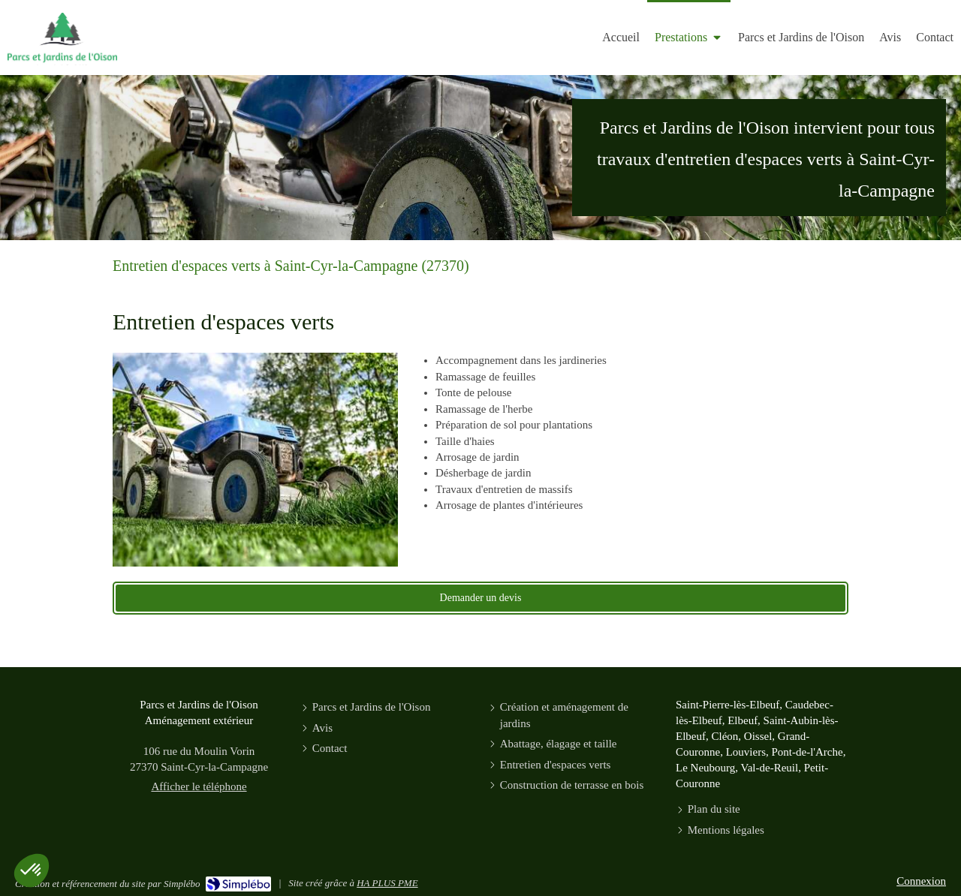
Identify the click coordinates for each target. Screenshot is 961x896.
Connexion (921, 881)
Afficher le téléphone (198, 786)
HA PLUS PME (387, 882)
